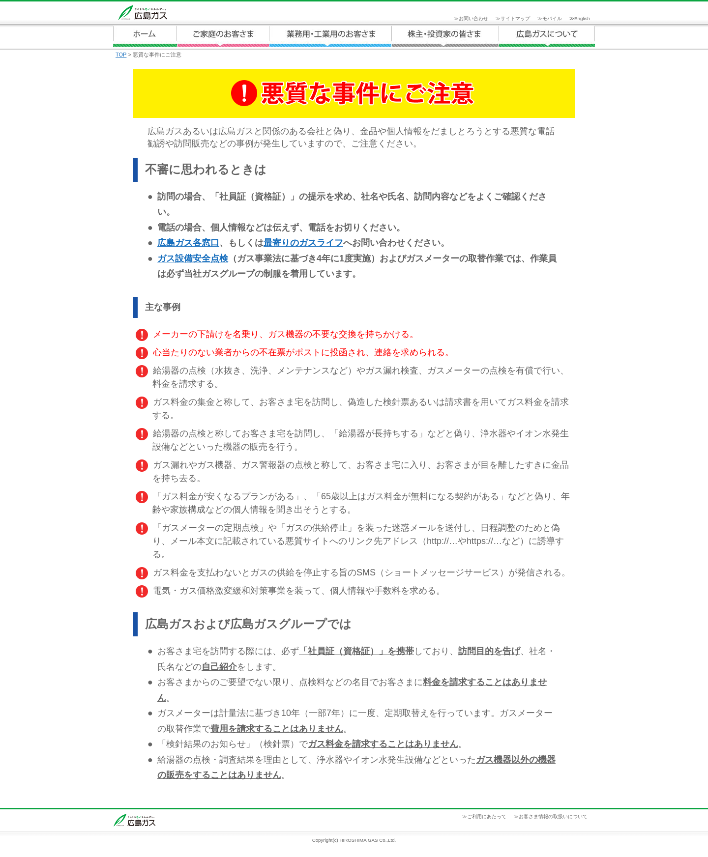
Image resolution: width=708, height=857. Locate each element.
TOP (121, 54)
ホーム (145, 36)
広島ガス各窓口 (188, 243)
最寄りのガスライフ (303, 243)
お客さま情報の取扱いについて (553, 816)
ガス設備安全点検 (192, 258)
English (582, 18)
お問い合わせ (473, 18)
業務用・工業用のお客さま (330, 36)
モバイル (552, 18)
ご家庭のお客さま (223, 36)
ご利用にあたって (486, 816)
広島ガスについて (445, 36)
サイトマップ (515, 18)
